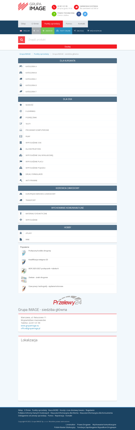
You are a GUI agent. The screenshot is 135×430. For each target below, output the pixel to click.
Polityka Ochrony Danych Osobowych (33, 413)
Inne (23, 239)
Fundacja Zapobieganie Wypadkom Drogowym (96, 427)
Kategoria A (27, 66)
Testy (24, 124)
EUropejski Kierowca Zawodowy (36, 194)
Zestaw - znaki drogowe (38, 277)
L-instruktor (70, 424)
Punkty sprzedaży (47, 24)
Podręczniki (27, 117)
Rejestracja (59, 415)
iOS (37, 31)
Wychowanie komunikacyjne (104, 424)
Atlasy (25, 233)
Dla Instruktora (29, 149)
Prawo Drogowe (84, 424)
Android (49, 31)
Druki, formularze (30, 174)
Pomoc (61, 24)
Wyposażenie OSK (29, 143)
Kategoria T (27, 91)
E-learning (26, 111)
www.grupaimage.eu (30, 325)
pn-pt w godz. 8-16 (64, 8)
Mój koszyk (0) (96, 31)
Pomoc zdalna (63, 15)
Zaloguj (80, 31)
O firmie (32, 24)
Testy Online (65, 31)
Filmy (24, 136)
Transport (27, 200)
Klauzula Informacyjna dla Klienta (64, 413)
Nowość (25, 105)
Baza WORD (53, 410)
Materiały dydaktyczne (32, 213)
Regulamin (90, 410)
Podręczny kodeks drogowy (40, 251)
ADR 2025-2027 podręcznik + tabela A (44, 269)
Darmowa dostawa (89, 6)
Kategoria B (27, 73)
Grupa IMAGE (25, 54)
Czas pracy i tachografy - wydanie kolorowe (46, 286)
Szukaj (68, 47)
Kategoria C (27, 79)
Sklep (22, 24)
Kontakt (71, 24)
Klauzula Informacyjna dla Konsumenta (96, 413)
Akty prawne (27, 180)
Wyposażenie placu (30, 162)
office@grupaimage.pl (30, 328)
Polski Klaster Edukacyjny (64, 427)
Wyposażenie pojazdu (31, 168)
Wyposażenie (27, 220)
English (25, 31)
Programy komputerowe (33, 130)
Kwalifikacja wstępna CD (38, 260)
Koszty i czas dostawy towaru (72, 410)
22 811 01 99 (62, 6)
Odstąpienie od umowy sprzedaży (32, 415)
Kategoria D (27, 85)
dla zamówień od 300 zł (89, 8)
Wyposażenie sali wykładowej (35, 155)
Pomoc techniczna (65, 13)
